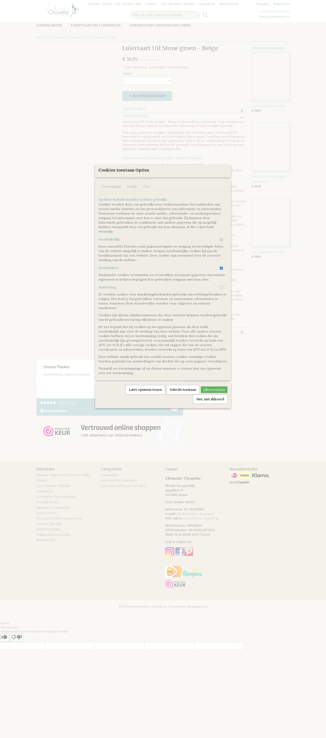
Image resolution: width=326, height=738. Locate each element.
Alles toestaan (214, 405)
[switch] (221, 254)
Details (132, 201)
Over (147, 201)
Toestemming (111, 201)
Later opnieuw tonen (145, 405)
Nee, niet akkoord (210, 414)
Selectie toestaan (183, 405)
